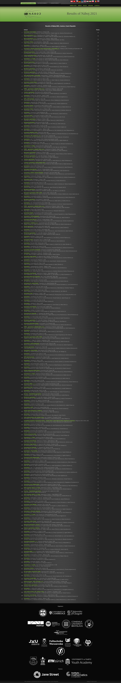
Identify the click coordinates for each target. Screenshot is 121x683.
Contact (97, 5)
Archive (90, 5)
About (80, 5)
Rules (85, 5)
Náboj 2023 (73, 5)
